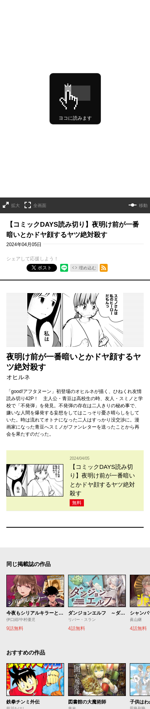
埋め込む (87, 267)
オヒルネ (18, 377)
